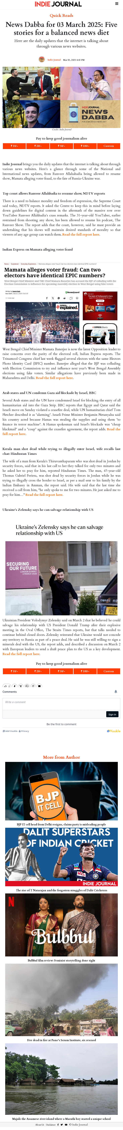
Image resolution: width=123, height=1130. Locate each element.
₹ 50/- (61, 146)
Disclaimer (50, 1124)
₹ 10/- (14, 146)
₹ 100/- (85, 146)
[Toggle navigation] (116, 3)
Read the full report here (80, 234)
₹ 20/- (38, 146)
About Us (39, 1124)
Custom (109, 146)
